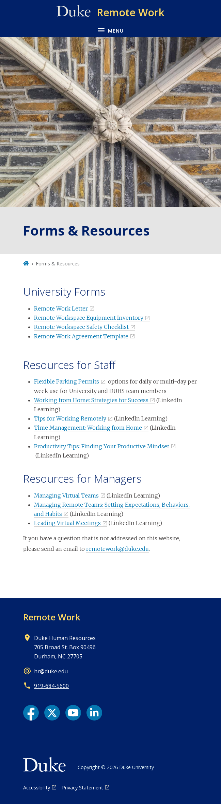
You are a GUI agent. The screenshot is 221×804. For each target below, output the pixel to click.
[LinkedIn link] (94, 713)
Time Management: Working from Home (88, 427)
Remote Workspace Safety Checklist (81, 326)
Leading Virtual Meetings (67, 523)
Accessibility (36, 787)
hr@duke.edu (51, 671)
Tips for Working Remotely (70, 418)
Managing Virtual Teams (66, 495)
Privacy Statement (82, 787)
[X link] (52, 713)
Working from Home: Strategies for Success (91, 400)
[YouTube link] (73, 713)
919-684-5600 (51, 686)
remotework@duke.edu (117, 548)
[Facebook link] (31, 713)
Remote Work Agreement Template (81, 336)
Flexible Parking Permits (66, 381)
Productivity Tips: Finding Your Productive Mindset (101, 446)
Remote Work (51, 617)
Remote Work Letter (61, 308)
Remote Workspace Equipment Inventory (88, 317)
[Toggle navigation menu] (110, 30)
